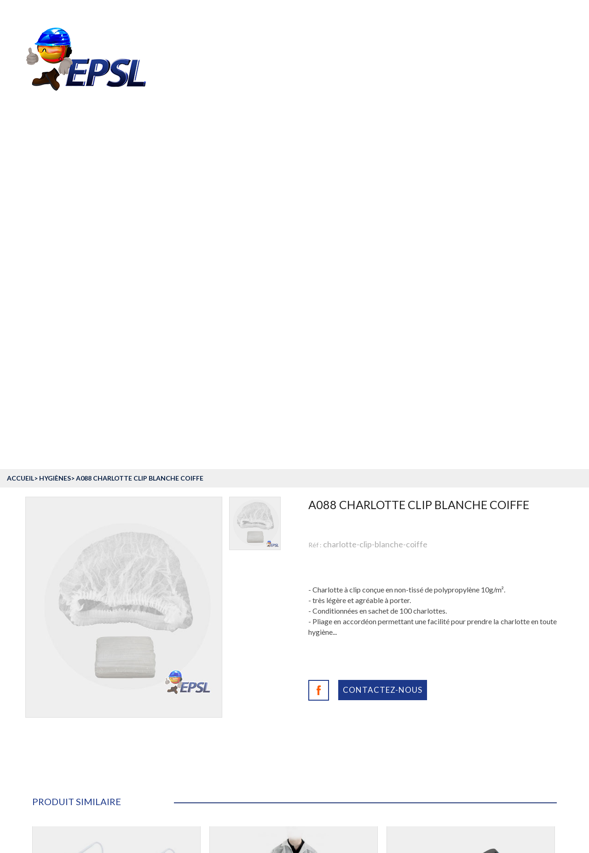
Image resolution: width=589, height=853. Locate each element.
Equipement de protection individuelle (137, 380)
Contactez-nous (382, 690)
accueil (20, 478)
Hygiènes (55, 478)
